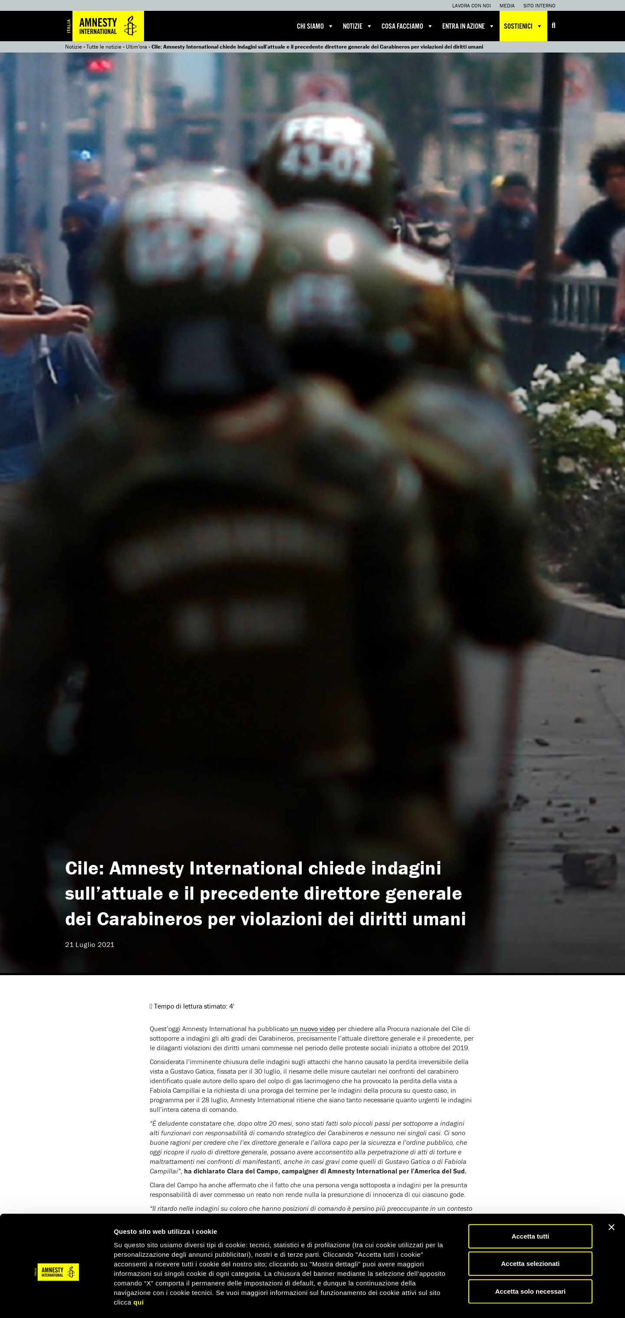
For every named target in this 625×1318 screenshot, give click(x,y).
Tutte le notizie (104, 46)
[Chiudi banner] (612, 1191)
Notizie (358, 26)
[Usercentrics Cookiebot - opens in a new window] (56, 1301)
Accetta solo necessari (530, 1255)
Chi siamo (315, 26)
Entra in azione (468, 26)
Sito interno (539, 5)
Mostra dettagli (456, 1301)
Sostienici (523, 26)
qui (138, 1266)
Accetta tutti (530, 1200)
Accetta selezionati (530, 1228)
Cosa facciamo (408, 26)
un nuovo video (312, 1028)
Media (507, 5)
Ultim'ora (136, 46)
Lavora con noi (471, 5)
